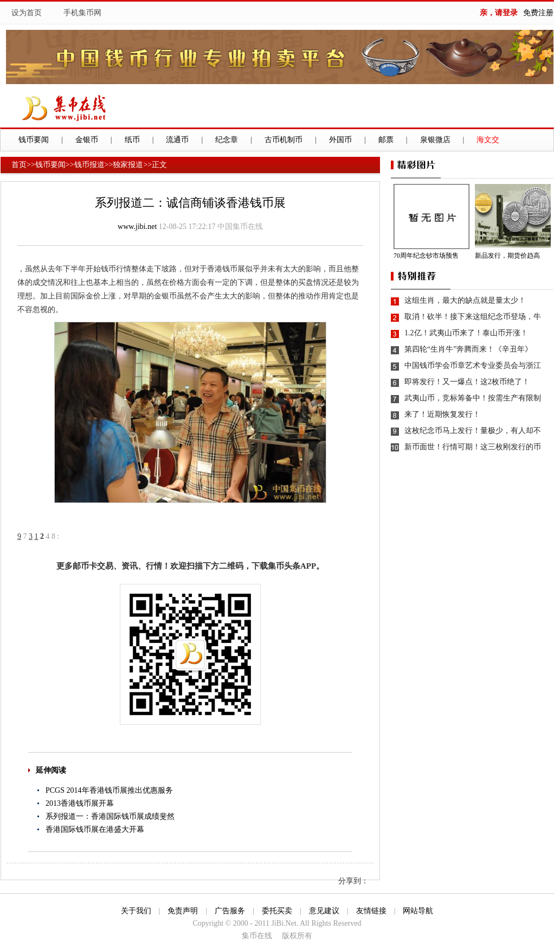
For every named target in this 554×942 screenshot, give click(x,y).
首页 (19, 165)
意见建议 (324, 911)
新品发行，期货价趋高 (507, 255)
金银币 (86, 140)
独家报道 (128, 165)
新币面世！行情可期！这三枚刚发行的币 (472, 447)
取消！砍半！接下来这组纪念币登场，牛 (472, 317)
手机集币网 (82, 13)
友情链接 (371, 911)
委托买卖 (277, 911)
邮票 (386, 140)
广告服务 (230, 911)
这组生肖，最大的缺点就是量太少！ (465, 300)
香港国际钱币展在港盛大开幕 (95, 829)
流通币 (177, 140)
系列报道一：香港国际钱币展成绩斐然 (110, 816)
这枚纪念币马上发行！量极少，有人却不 (472, 431)
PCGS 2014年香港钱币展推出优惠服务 (109, 790)
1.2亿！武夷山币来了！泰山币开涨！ (466, 333)
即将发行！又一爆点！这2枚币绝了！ (467, 382)
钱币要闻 (33, 140)
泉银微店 (435, 140)
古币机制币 (283, 140)
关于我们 (136, 911)
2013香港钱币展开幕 (80, 803)
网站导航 (418, 911)
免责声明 (183, 911)
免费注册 (538, 13)
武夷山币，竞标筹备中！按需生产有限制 (472, 398)
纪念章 (226, 140)
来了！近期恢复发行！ (442, 414)
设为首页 (26, 13)
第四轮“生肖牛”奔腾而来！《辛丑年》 (468, 349)
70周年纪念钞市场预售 (426, 255)
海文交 (487, 140)
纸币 (132, 140)
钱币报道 (89, 165)
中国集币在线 (240, 226)
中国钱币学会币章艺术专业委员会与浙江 (472, 365)
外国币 (340, 140)
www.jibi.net (137, 226)
